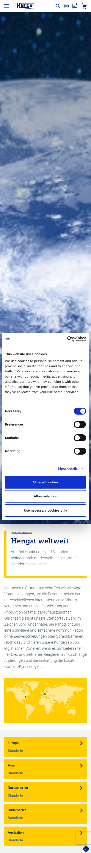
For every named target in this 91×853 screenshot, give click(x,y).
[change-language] (66, 6)
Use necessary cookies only (45, 510)
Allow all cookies (46, 482)
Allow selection (45, 496)
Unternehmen (21, 533)
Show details (68, 468)
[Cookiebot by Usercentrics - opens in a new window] (67, 339)
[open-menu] (6, 6)
